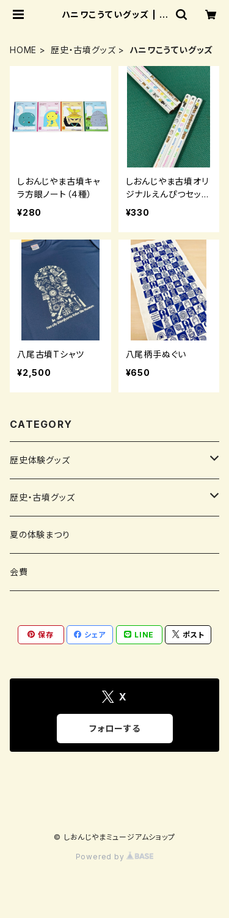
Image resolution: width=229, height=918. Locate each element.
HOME (23, 50)
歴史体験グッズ (40, 460)
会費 (19, 572)
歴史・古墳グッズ (83, 50)
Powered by (115, 856)
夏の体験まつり (40, 534)
